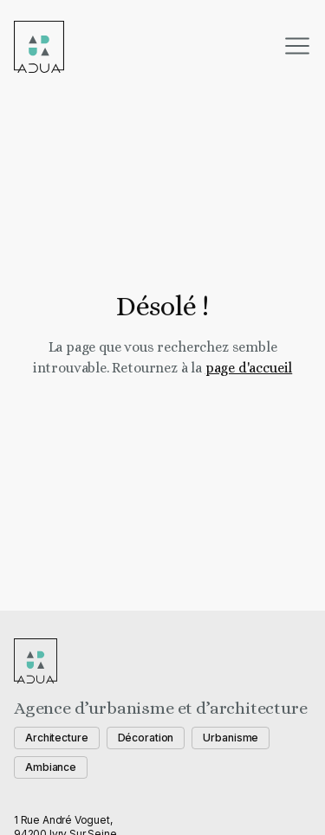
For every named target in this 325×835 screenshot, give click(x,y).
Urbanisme (230, 737)
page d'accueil (248, 367)
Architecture (56, 737)
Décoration (146, 737)
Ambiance (50, 767)
